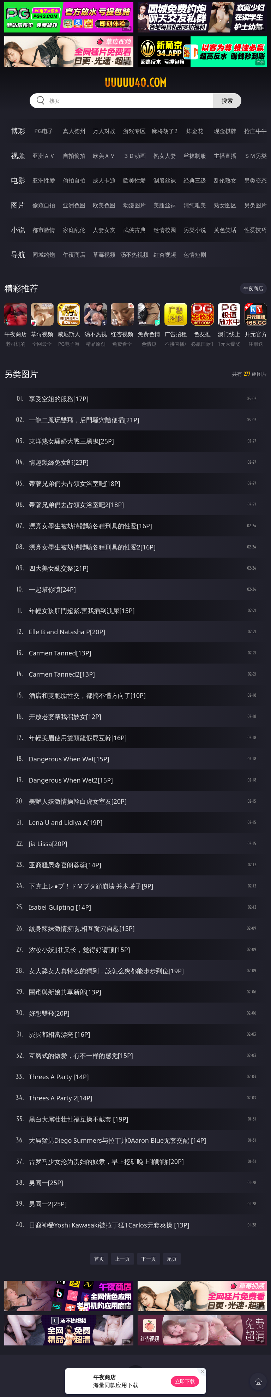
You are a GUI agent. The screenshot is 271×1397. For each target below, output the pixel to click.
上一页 (122, 1258)
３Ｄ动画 (134, 156)
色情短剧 (194, 254)
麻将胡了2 (164, 131)
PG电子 (43, 131)
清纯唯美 (194, 205)
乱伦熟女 (225, 180)
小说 (18, 229)
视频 (18, 155)
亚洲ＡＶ (43, 156)
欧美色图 (104, 205)
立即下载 (185, 1381)
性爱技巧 (255, 230)
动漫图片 (134, 205)
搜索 (227, 101)
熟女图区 (225, 205)
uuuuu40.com (135, 83)
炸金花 (194, 131)
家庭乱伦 (74, 230)
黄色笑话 (225, 230)
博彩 (18, 131)
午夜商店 (74, 254)
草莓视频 (104, 254)
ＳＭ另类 (255, 156)
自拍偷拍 (74, 156)
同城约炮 (43, 254)
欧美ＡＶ (104, 156)
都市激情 (43, 230)
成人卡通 (104, 180)
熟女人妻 (164, 156)
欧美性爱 (134, 180)
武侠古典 (134, 230)
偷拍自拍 (74, 180)
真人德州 (74, 131)
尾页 (172, 1258)
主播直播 (225, 156)
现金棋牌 (225, 131)
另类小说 (194, 230)
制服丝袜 (164, 180)
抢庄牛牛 (255, 131)
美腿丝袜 (164, 205)
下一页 (148, 1258)
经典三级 (194, 180)
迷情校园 (164, 230)
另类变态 (255, 180)
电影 (18, 180)
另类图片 (255, 205)
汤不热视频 (134, 254)
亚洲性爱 (43, 180)
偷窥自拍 (43, 205)
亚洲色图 (74, 205)
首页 (99, 1258)
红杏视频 (164, 254)
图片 (18, 205)
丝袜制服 (194, 156)
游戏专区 (134, 131)
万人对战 (104, 131)
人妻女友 (104, 230)
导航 (18, 254)
